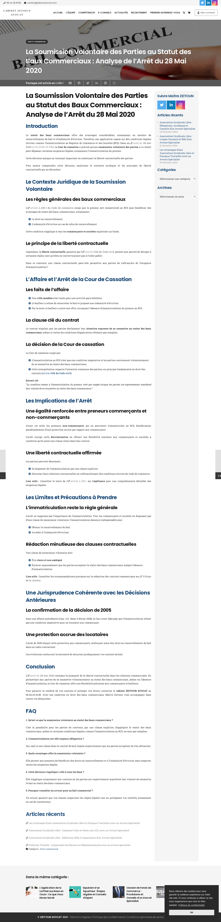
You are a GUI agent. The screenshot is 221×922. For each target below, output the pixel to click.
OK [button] (191, 912)
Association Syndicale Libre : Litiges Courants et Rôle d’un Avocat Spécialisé (176, 139)
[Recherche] (184, 13)
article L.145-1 (79, 481)
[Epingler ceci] (105, 83)
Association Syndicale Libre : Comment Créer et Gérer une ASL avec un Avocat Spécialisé (79, 830)
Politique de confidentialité (108, 917)
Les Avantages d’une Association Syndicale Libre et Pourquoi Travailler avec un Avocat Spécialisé (84, 823)
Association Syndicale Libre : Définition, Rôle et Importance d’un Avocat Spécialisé (75, 837)
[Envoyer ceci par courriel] (70, 83)
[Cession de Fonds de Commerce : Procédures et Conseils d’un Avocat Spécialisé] (118, 892)
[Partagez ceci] (79, 83)
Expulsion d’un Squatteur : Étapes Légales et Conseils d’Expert (94, 892)
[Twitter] (202, 3)
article (52, 207)
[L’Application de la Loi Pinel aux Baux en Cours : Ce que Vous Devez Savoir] (32, 892)
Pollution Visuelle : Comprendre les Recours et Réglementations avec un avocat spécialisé (79, 845)
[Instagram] (215, 3)
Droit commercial (37, 42)
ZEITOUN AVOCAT (51, 917)
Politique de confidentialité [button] (191, 905)
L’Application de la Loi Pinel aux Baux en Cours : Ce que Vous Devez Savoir (52, 892)
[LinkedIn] (208, 3)
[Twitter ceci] (88, 83)
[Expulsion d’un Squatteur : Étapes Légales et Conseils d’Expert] (75, 892)
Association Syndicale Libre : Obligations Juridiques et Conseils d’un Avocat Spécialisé (177, 125)
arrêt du (42, 675)
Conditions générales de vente (145, 917)
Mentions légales (80, 917)
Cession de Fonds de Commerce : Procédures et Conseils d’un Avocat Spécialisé (139, 894)
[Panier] (189, 13)
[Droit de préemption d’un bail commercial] (162, 892)
